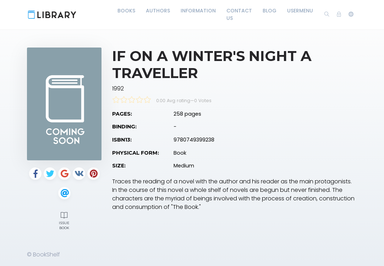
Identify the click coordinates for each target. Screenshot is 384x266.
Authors (158, 10)
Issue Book (64, 220)
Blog (269, 10)
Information (198, 10)
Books (126, 10)
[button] (351, 14)
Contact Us (239, 14)
